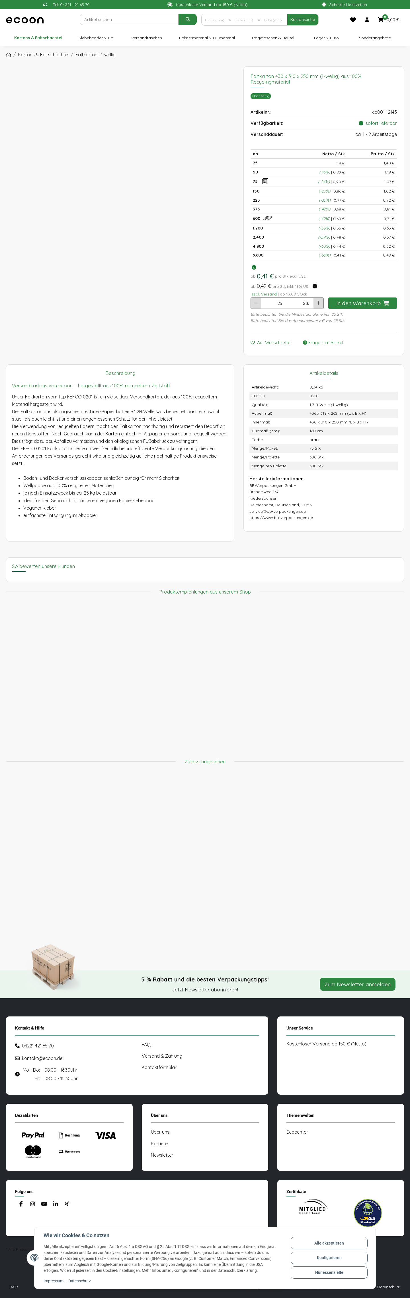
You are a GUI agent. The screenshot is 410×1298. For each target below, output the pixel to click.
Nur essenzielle (329, 1272)
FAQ (146, 1044)
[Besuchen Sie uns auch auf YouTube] (44, 1204)
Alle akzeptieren (329, 1243)
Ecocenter (297, 1132)
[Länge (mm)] (215, 19)
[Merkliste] (353, 19)
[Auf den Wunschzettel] (273, 343)
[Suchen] (129, 19)
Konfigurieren (329, 1257)
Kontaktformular (159, 1067)
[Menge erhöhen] (318, 303)
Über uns (160, 1132)
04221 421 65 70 (38, 1046)
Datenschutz (79, 1281)
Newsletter (162, 1155)
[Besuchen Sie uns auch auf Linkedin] (55, 1204)
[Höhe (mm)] (273, 19)
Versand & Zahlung (162, 1056)
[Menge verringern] (256, 303)
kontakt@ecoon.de (42, 1058)
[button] (367, 19)
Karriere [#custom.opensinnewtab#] (159, 1143)
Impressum (53, 1281)
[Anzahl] (280, 303)
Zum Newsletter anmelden (358, 984)
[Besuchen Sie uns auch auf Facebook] (21, 1204)
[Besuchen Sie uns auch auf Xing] (67, 1204)
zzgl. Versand (264, 294)
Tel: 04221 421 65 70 (71, 4)
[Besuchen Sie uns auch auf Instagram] (32, 1204)
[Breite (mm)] (244, 19)
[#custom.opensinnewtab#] (313, 1213)
